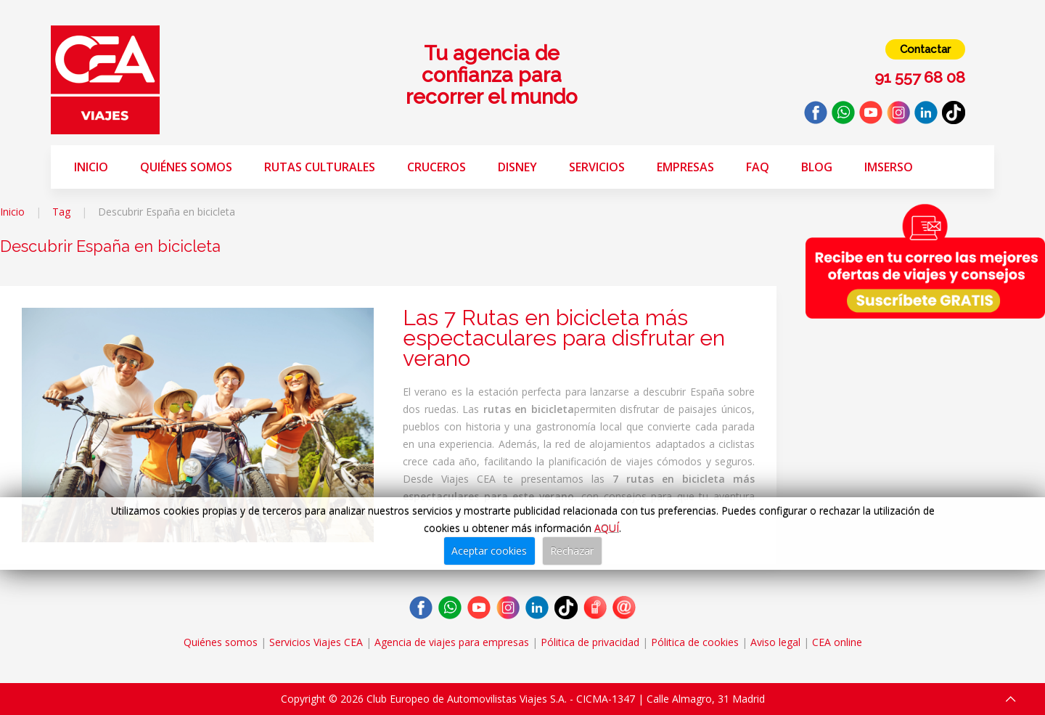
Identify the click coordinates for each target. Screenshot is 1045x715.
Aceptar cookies (489, 550)
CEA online (837, 642)
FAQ (757, 167)
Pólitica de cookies (695, 642)
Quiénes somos (186, 167)
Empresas (685, 167)
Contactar (925, 49)
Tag (61, 211)
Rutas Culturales (319, 167)
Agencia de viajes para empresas (451, 642)
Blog (816, 167)
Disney (517, 167)
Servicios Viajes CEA (316, 642)
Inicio (91, 167)
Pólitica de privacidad (590, 642)
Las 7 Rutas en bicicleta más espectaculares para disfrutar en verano (564, 338)
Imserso (888, 167)
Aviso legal (775, 642)
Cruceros (436, 167)
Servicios (597, 167)
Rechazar (572, 550)
